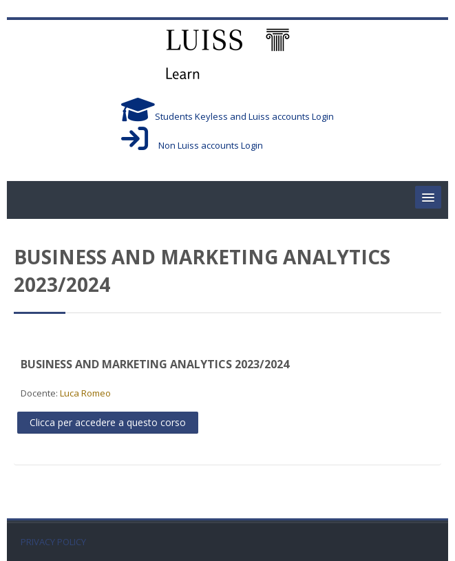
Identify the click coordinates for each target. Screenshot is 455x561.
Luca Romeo (85, 393)
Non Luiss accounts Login (192, 145)
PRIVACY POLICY (53, 542)
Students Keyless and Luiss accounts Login (227, 116)
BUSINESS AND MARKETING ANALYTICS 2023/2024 (155, 364)
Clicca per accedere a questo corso (108, 422)
